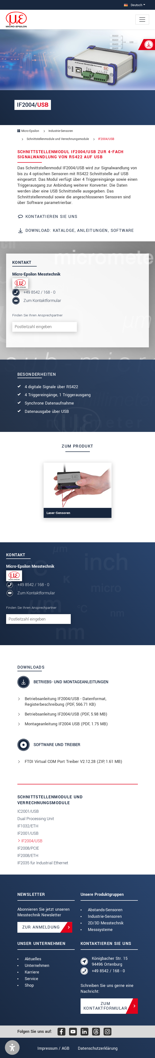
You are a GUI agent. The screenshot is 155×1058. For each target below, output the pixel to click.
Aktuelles (33, 959)
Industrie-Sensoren (105, 916)
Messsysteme (100, 929)
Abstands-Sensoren (105, 909)
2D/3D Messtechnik (105, 923)
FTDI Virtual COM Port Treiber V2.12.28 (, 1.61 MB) (73, 761)
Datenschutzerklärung (98, 1048)
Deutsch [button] (133, 5)
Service (31, 978)
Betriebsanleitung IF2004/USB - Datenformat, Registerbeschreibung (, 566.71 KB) (65, 701)
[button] (12, 1047)
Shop (29, 985)
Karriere (32, 972)
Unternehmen (37, 965)
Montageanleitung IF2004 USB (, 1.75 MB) (66, 724)
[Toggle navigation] (142, 19)
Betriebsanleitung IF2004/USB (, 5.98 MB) (66, 714)
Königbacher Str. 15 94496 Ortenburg (110, 961)
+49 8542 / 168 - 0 (39, 292)
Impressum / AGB (53, 1048)
